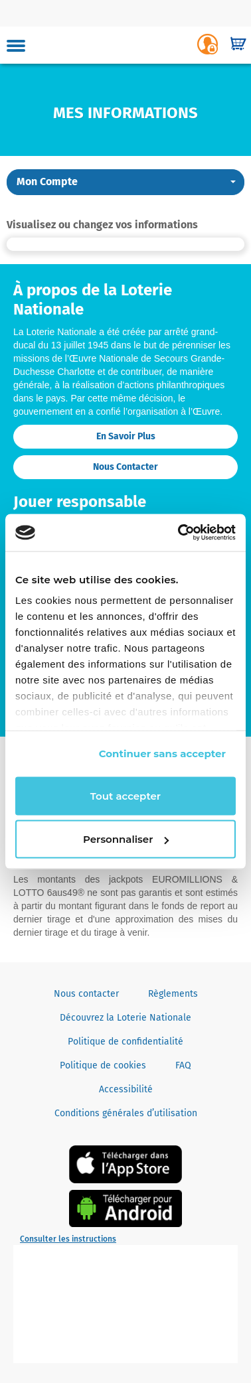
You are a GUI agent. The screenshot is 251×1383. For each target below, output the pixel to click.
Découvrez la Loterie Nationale (125, 1017)
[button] (125, 182)
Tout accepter (125, 795)
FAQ (183, 1065)
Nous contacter (125, 467)
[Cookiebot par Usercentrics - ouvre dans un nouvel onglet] (179, 533)
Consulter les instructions (68, 1239)
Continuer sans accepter (162, 753)
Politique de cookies (103, 1065)
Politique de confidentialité (125, 1041)
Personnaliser (126, 839)
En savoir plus (125, 436)
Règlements (173, 993)
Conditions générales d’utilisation (125, 1113)
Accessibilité (126, 1089)
